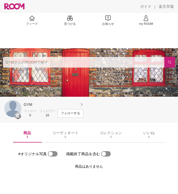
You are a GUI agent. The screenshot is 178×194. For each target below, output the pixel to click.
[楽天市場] (166, 6)
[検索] (169, 62)
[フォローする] (70, 113)
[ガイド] (145, 6)
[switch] (53, 154)
